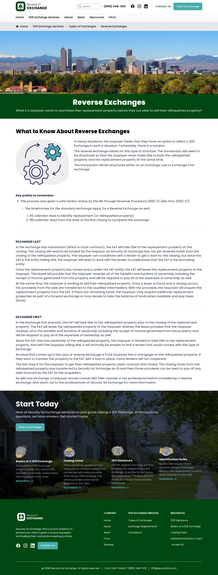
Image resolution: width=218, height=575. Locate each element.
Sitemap (109, 544)
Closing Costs (179, 532)
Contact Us (163, 6)
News (81, 17)
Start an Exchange (188, 6)
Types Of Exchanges (82, 26)
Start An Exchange (30, 427)
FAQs (112, 17)
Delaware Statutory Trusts (186, 538)
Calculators (135, 532)
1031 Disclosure (179, 520)
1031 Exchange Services (44, 17)
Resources (97, 17)
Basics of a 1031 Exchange (186, 526)
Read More (24, 481)
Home (20, 17)
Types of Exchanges (140, 520)
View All (177, 545)
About (68, 17)
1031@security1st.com (164, 568)
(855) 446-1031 (115, 6)
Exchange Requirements (142, 526)
